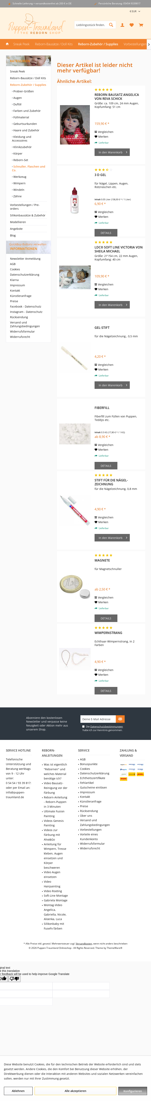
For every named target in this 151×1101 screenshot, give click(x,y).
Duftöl (17, 104)
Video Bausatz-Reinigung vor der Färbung (55, 787)
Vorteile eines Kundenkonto (89, 836)
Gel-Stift (102, 328)
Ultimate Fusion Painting (54, 813)
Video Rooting (53, 891)
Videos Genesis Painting (54, 823)
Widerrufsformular (22, 338)
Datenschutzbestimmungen (106, 726)
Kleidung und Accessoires (21, 138)
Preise (14, 308)
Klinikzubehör (22, 147)
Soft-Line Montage (56, 895)
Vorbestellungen (91, 829)
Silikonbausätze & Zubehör (27, 215)
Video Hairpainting (52, 884)
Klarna (14, 287)
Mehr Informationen (84, 1078)
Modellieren (18, 222)
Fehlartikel (87, 783)
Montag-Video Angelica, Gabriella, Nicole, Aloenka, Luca (55, 912)
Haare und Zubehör (26, 130)
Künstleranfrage (20, 303)
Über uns (86, 815)
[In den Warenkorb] (112, 152)
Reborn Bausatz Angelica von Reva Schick (117, 97)
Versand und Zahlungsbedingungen (25, 331)
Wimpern (19, 183)
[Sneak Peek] (21, 44)
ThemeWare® (114, 948)
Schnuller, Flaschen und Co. (28, 168)
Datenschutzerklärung (24, 282)
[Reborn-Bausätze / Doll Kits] (53, 44)
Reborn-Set (20, 160)
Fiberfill (102, 408)
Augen (17, 98)
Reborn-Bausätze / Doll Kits (28, 78)
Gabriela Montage (55, 900)
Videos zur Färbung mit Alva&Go (52, 834)
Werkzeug (19, 177)
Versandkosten (84, 943)
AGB (13, 271)
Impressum (17, 292)
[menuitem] (141, 25)
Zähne (17, 196)
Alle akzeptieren (75, 1091)
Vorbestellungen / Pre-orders (25, 206)
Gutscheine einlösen (93, 787)
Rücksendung (19, 324)
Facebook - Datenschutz (25, 313)
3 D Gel (100, 175)
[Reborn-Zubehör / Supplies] (98, 44)
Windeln (18, 190)
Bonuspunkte (89, 764)
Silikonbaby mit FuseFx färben (54, 926)
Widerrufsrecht (20, 344)
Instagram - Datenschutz (26, 319)
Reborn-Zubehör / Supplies (28, 85)
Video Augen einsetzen (52, 874)
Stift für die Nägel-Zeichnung (111, 482)
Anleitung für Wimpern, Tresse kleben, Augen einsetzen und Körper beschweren (55, 855)
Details (106, 233)
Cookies (15, 276)
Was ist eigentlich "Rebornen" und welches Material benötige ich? (55, 771)
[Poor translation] (14, 979)
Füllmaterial (21, 117)
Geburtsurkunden (25, 124)
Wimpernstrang (108, 633)
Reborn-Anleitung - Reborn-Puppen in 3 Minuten (55, 802)
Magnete (102, 560)
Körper (17, 153)
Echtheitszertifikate (92, 778)
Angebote (16, 229)
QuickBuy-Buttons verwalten (27, 244)
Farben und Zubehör (27, 111)
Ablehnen (18, 1091)
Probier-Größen (23, 91)
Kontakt (15, 297)
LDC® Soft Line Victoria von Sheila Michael (119, 249)
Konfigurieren (132, 1091)
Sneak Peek (17, 71)
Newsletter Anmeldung (25, 266)
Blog (13, 235)
